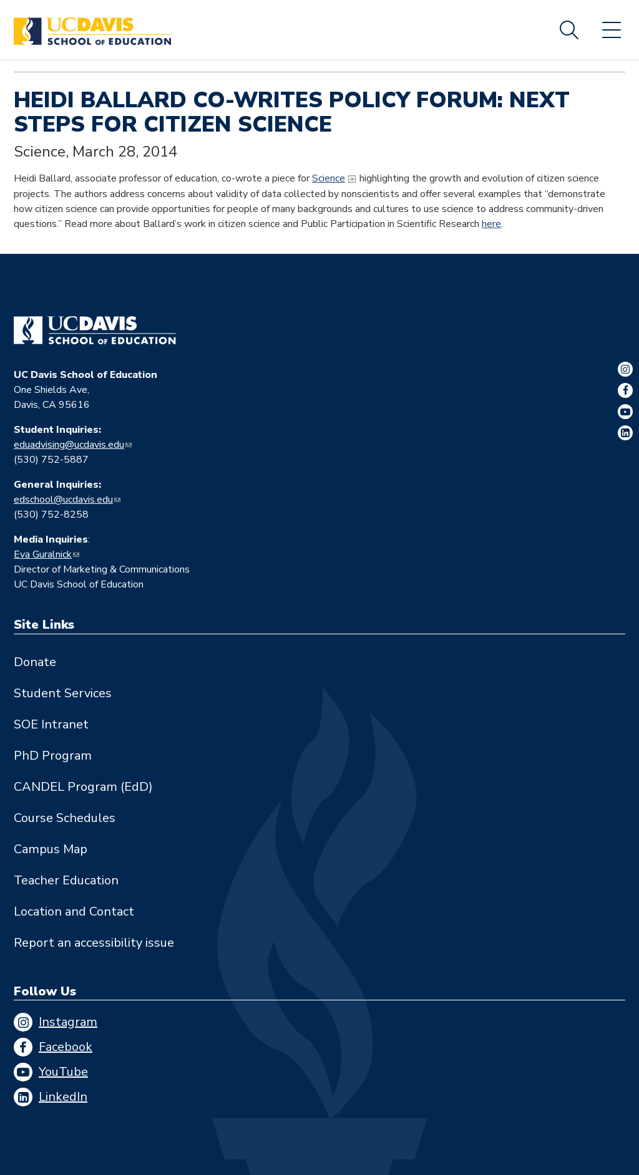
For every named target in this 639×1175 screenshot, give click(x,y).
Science (328, 178)
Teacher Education (66, 880)
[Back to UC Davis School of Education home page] (92, 29)
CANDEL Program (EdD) (83, 786)
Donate (35, 662)
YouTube (63, 1071)
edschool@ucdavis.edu (63, 499)
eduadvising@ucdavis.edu (69, 445)
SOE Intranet (51, 724)
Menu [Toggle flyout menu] (611, 30)
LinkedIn (63, 1096)
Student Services (63, 693)
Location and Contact (74, 911)
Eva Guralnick (43, 554)
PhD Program (53, 755)
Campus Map (50, 849)
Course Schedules (64, 818)
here (491, 224)
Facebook (65, 1046)
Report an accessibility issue (94, 942)
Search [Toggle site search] (569, 30)
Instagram (68, 1021)
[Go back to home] (95, 330)
